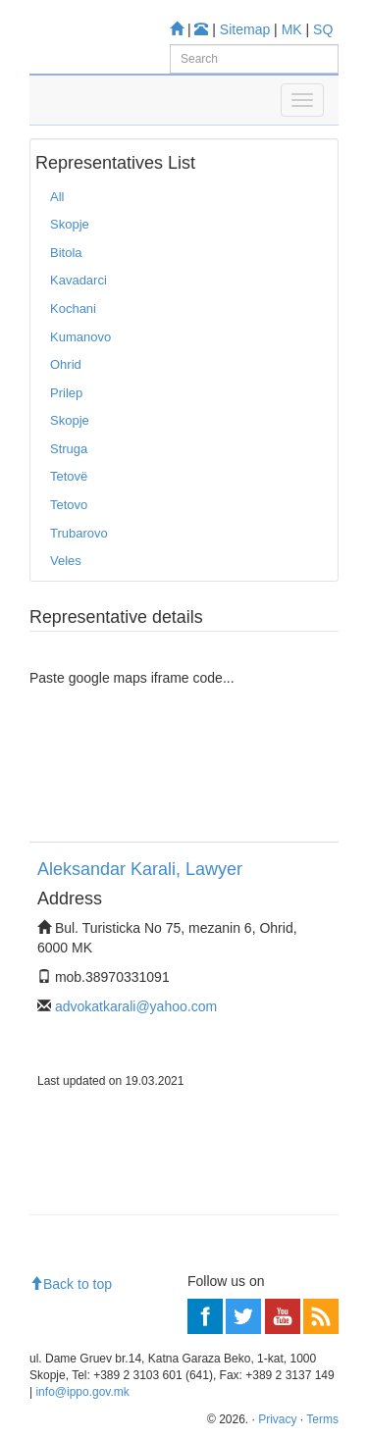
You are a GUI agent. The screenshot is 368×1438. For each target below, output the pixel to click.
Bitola (66, 252)
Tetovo (68, 504)
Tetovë (68, 476)
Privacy (277, 1419)
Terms (322, 1419)
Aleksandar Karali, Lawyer (139, 869)
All (57, 196)
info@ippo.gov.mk (82, 1392)
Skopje (69, 224)
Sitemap (245, 29)
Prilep (66, 392)
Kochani (73, 308)
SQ (323, 29)
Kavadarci (78, 280)
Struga (68, 448)
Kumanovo (80, 337)
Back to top (70, 1284)
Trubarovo (79, 533)
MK (292, 29)
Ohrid (65, 364)
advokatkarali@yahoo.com (136, 1006)
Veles (65, 560)
